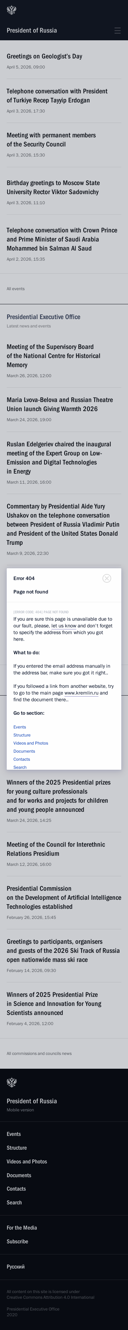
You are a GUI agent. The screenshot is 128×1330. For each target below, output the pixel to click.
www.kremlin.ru (81, 693)
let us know (63, 625)
